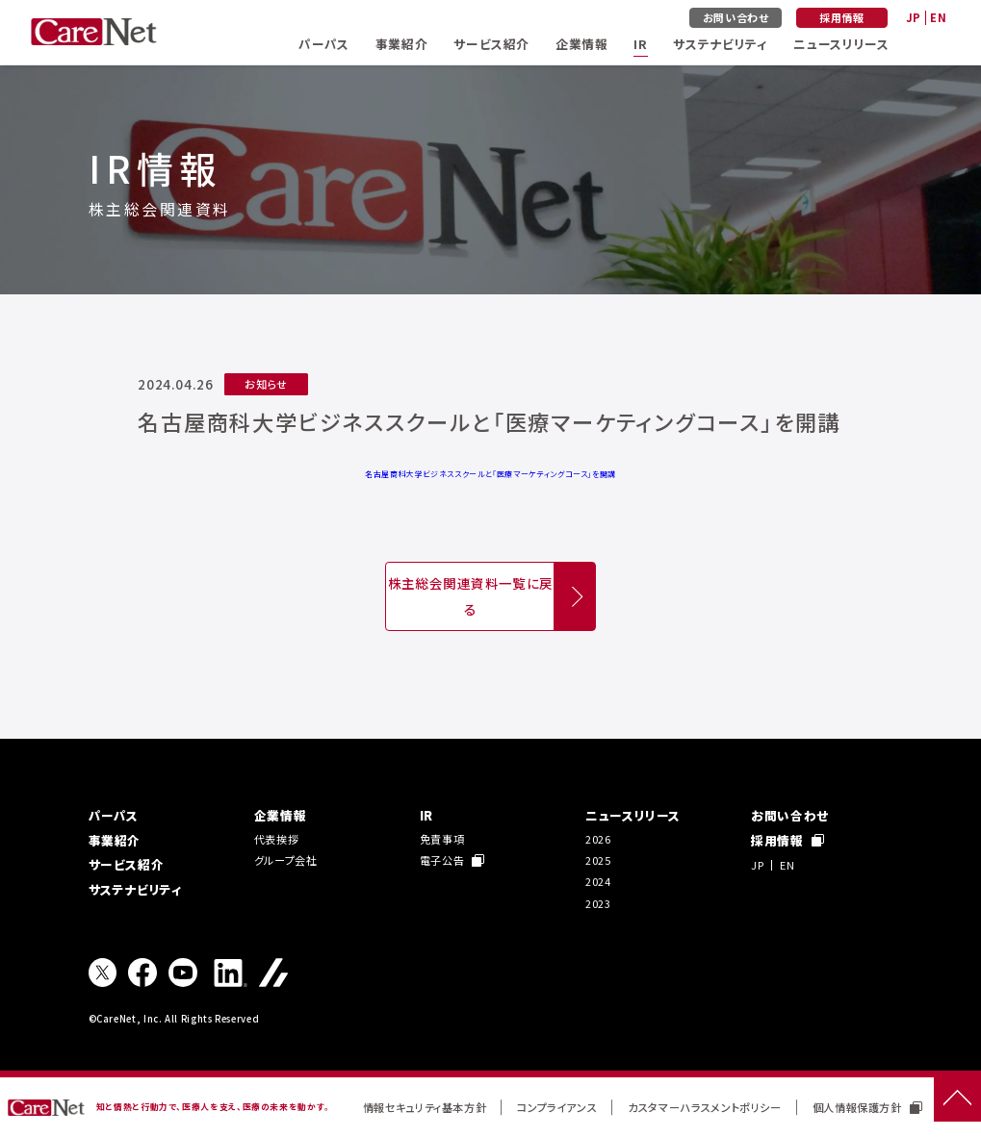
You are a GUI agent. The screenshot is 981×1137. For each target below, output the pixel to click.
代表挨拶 (276, 838)
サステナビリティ (720, 44)
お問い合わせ (736, 17)
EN (938, 17)
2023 (598, 903)
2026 (598, 838)
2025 (598, 860)
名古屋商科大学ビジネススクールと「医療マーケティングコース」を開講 (490, 473)
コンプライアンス (557, 1107)
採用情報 (842, 17)
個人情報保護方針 (867, 1107)
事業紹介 (401, 44)
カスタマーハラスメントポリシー (705, 1107)
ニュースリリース (841, 44)
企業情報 (581, 44)
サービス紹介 (491, 44)
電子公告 (452, 860)
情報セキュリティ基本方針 (425, 1107)
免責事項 (442, 838)
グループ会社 (286, 860)
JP (913, 17)
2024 (598, 881)
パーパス (323, 44)
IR (640, 44)
